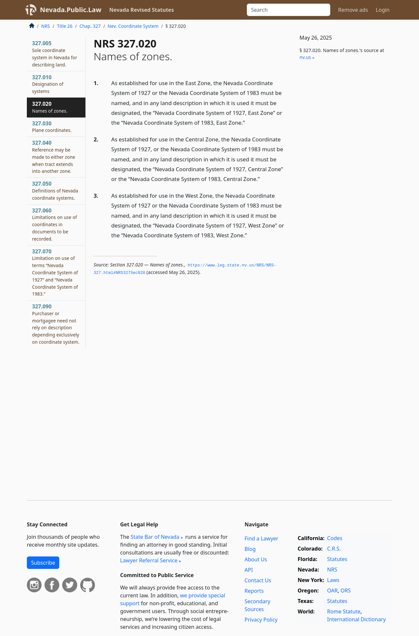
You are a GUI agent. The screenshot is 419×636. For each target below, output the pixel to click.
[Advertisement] (343, 174)
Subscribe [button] (43, 562)
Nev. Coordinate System (133, 26)
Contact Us (258, 580)
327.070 (55, 272)
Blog (250, 549)
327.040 (53, 156)
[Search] (288, 10)
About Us (256, 559)
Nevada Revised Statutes (141, 9)
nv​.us (305, 57)
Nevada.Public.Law (70, 9)
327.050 (55, 190)
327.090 (56, 324)
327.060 (54, 224)
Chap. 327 (90, 26)
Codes (334, 538)
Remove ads (353, 9)
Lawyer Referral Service (148, 560)
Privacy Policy (261, 619)
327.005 (54, 53)
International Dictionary (356, 619)
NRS (45, 26)
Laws (333, 580)
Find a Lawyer (261, 538)
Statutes (337, 559)
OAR (332, 590)
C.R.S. (334, 548)
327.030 (52, 127)
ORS (345, 590)
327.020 (49, 107)
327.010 (48, 84)
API (249, 569)
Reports (254, 590)
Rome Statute (343, 611)
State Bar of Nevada (155, 536)
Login (383, 9)
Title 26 (65, 26)
